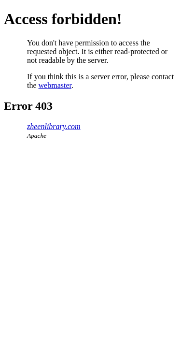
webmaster (55, 85)
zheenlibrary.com (54, 126)
